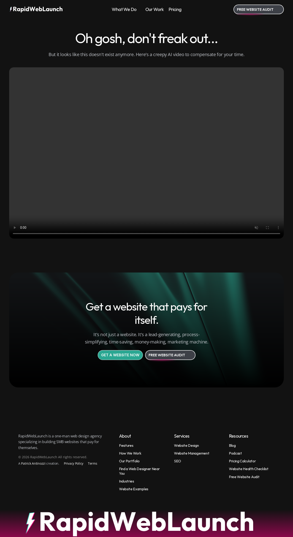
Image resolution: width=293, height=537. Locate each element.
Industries (126, 481)
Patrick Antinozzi (33, 463)
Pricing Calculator (242, 461)
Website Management (191, 453)
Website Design (186, 445)
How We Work (130, 453)
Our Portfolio (129, 461)
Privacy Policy (73, 463)
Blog (232, 445)
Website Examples (133, 489)
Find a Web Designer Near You (139, 470)
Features (126, 445)
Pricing (174, 9)
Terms (92, 463)
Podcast (235, 453)
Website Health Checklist (248, 468)
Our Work (154, 9)
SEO (177, 461)
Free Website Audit (244, 476)
